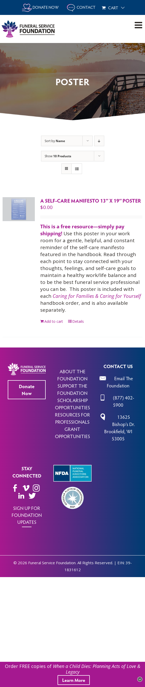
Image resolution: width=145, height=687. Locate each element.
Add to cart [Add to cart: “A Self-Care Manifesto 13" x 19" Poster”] (53, 321)
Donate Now (27, 389)
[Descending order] (99, 141)
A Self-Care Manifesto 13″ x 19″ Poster (90, 200)
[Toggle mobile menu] (139, 25)
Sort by (55, 141)
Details (78, 321)
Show (58, 156)
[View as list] (77, 169)
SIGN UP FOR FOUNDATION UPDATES (27, 515)
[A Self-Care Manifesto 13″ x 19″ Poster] (19, 209)
